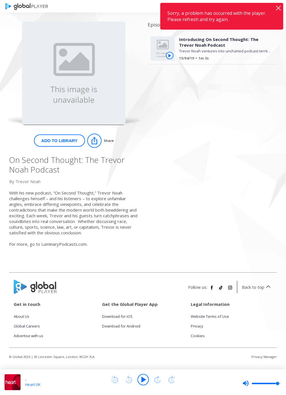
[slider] (261, 383)
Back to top (257, 287)
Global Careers (27, 326)
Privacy (197, 326)
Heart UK (32, 384)
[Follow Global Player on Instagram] (230, 290)
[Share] (100, 141)
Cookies (198, 335)
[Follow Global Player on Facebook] (212, 290)
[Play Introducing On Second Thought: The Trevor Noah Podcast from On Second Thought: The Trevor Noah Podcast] (169, 55)
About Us (21, 316)
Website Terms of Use (210, 316)
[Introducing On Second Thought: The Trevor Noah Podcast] (223, 59)
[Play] (143, 379)
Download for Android (121, 326)
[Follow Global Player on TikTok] (221, 290)
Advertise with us (28, 335)
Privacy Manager (264, 357)
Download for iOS (117, 316)
